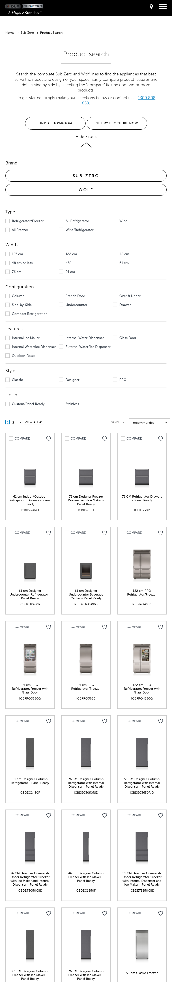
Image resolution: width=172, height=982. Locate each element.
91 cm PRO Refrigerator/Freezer (86, 687)
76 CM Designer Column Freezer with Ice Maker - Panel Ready (85, 975)
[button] (7, 221)
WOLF (86, 189)
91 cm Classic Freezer (142, 973)
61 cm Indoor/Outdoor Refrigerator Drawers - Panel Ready (30, 500)
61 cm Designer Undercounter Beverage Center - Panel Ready (86, 594)
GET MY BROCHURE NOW (117, 123)
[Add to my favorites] (48, 438)
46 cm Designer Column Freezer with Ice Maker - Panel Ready (85, 877)
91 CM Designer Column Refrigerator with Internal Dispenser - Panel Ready (142, 783)
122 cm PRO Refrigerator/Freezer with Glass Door (142, 688)
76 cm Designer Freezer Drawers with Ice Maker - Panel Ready (86, 500)
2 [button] (13, 422)
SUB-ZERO (86, 175)
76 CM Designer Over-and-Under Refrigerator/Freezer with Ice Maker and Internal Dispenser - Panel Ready (30, 878)
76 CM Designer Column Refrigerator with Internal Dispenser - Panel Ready (86, 783)
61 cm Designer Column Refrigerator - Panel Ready (30, 781)
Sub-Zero (27, 33)
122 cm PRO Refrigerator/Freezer (142, 592)
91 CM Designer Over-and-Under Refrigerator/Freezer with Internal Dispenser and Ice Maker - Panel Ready (142, 878)
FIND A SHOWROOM (55, 123)
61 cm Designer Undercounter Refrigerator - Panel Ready (30, 594)
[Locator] (151, 7)
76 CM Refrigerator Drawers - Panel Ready (142, 498)
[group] (30, 221)
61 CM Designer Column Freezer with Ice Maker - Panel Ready (29, 975)
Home (10, 33)
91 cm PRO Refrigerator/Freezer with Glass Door (30, 688)
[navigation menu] (163, 6)
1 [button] (8, 422)
